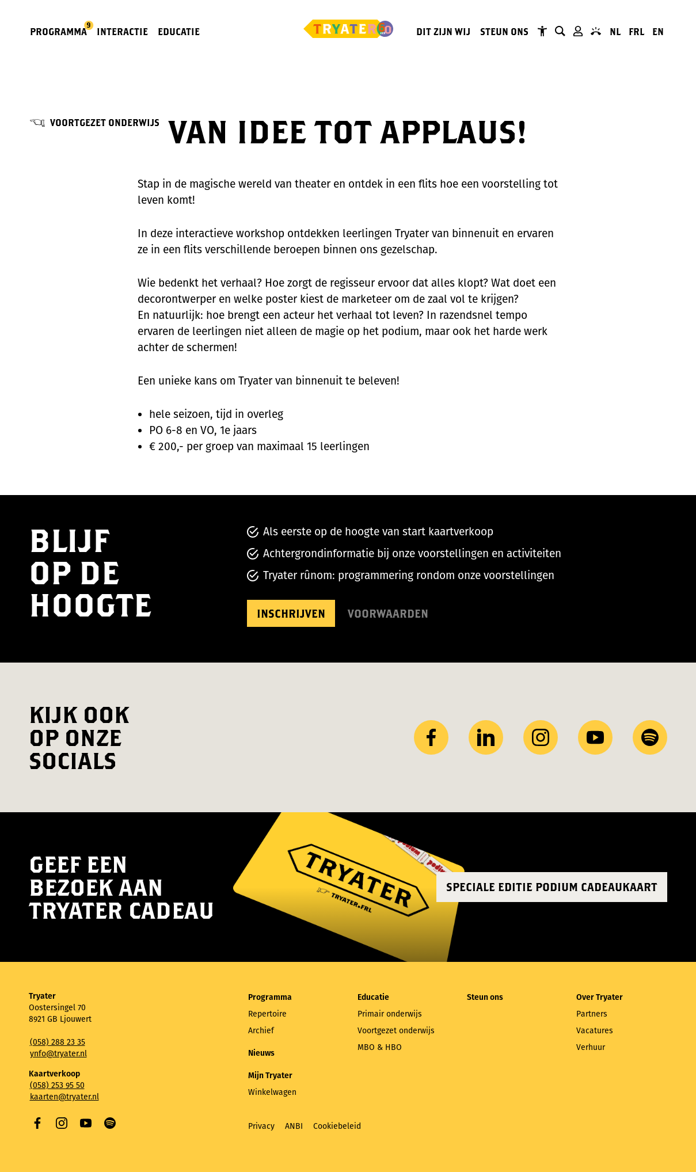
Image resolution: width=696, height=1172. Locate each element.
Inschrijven (291, 613)
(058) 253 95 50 (57, 1085)
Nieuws (261, 1053)
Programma (59, 31)
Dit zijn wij (443, 31)
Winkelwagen (272, 1092)
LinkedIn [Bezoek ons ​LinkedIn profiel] (486, 737)
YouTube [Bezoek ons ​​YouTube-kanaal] (595, 737)
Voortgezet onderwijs (104, 122)
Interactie (122, 31)
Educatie (179, 31)
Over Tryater (599, 997)
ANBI (294, 1126)
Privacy (261, 1126)
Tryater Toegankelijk (542, 31)
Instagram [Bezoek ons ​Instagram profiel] (540, 737)
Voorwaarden (388, 613)
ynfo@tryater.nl (58, 1054)
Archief (261, 1031)
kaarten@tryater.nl (64, 1097)
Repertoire (267, 1014)
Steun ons (504, 31)
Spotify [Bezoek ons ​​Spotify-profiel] (650, 737)
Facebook (37, 1123)
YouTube (85, 1123)
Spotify (110, 1123)
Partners (591, 1014)
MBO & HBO (379, 1047)
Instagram (61, 1123)
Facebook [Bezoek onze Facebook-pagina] (431, 737)
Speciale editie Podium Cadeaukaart (551, 886)
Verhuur (590, 1047)
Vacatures (594, 1031)
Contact (596, 31)
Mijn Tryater (578, 31)
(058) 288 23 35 (57, 1042)
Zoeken (560, 31)
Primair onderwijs (389, 1014)
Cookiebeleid (337, 1126)
